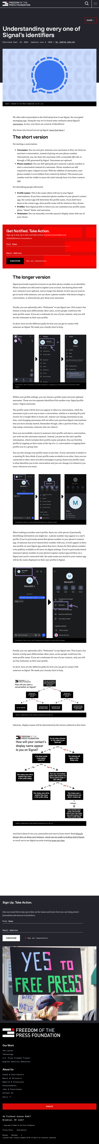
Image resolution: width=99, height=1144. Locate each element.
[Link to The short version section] (9, 137)
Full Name (11, 244)
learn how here (56, 130)
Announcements (9, 1086)
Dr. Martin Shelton (65, 42)
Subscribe (15, 261)
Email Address (14, 253)
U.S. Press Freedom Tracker (16, 1058)
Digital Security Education (16, 1062)
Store (5, 1097)
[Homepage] (16, 4)
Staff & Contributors (13, 1075)
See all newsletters (36, 261)
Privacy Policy (8, 1130)
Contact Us (8, 1093)
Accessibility (21, 1130)
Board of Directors (12, 1078)
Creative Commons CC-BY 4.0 (23, 1137)
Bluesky (5, 1135)
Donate (49, 1106)
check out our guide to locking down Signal (64, 837)
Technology (8, 1054)
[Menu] (95, 4)
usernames (18, 124)
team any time (58, 840)
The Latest (8, 1051)
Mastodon (15, 1135)
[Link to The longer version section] (9, 277)
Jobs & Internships (12, 1089)
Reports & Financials (13, 1082)
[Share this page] (90, 20)
